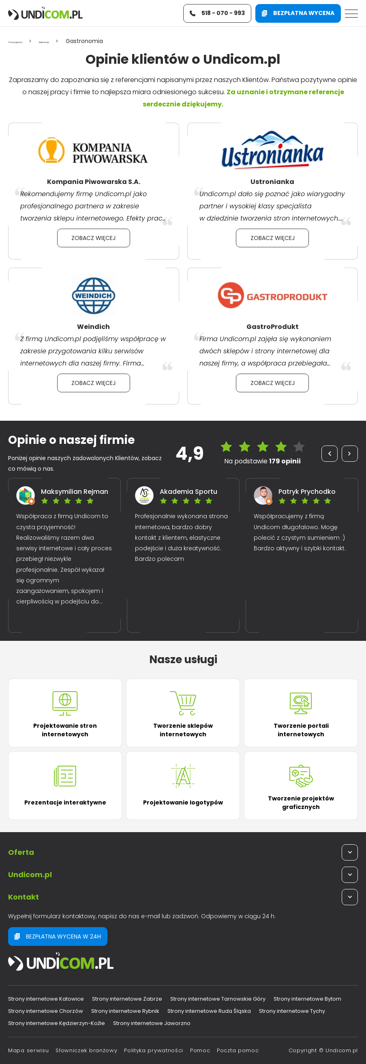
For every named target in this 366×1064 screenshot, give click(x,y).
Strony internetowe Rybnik (125, 1011)
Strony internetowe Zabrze (127, 999)
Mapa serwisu (28, 1050)
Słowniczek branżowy (86, 1050)
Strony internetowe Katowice (46, 999)
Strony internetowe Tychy (292, 1011)
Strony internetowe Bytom (307, 999)
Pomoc (200, 1050)
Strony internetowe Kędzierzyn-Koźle (56, 1023)
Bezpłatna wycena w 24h (58, 936)
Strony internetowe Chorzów (45, 1011)
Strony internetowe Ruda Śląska (209, 1011)
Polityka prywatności (153, 1050)
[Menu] (351, 15)
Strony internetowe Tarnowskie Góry (217, 999)
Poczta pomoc (238, 1050)
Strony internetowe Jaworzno (151, 1023)
